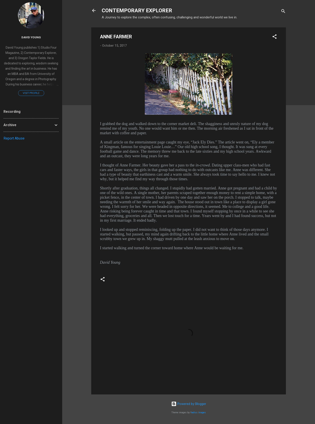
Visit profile (31, 93)
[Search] (283, 12)
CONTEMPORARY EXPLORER (137, 10)
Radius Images (198, 412)
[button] (274, 37)
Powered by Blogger (188, 404)
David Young (31, 37)
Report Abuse (14, 138)
